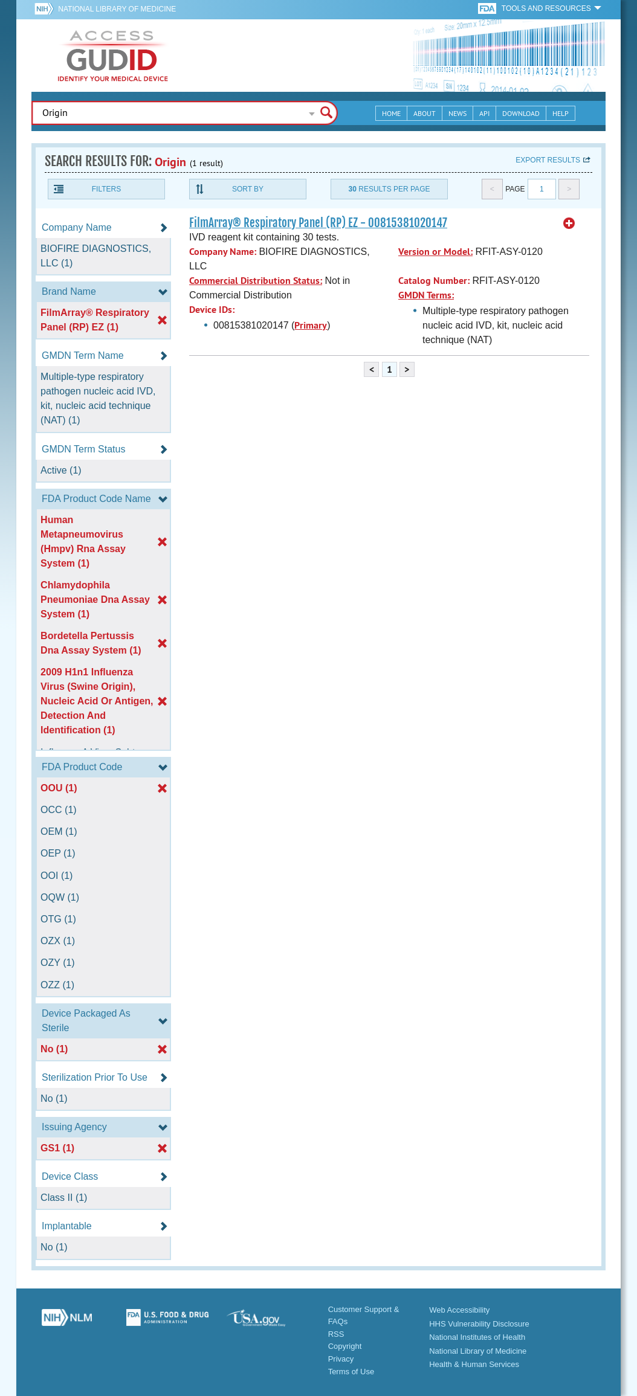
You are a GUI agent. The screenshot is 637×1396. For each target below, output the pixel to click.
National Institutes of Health (477, 1337)
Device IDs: (211, 309)
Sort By (248, 189)
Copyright (345, 1346)
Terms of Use (351, 1371)
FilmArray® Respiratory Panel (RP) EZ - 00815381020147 (318, 223)
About (424, 113)
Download (521, 113)
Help (560, 113)
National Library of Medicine (117, 9)
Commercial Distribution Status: (255, 280)
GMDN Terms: (426, 295)
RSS (336, 1334)
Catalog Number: (434, 280)
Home (391, 113)
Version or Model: (435, 251)
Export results (548, 160)
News (457, 113)
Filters (106, 189)
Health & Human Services (474, 1364)
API (484, 113)
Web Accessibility (459, 1309)
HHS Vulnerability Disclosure (479, 1323)
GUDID (113, 55)
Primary (310, 325)
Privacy (341, 1358)
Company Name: (222, 251)
